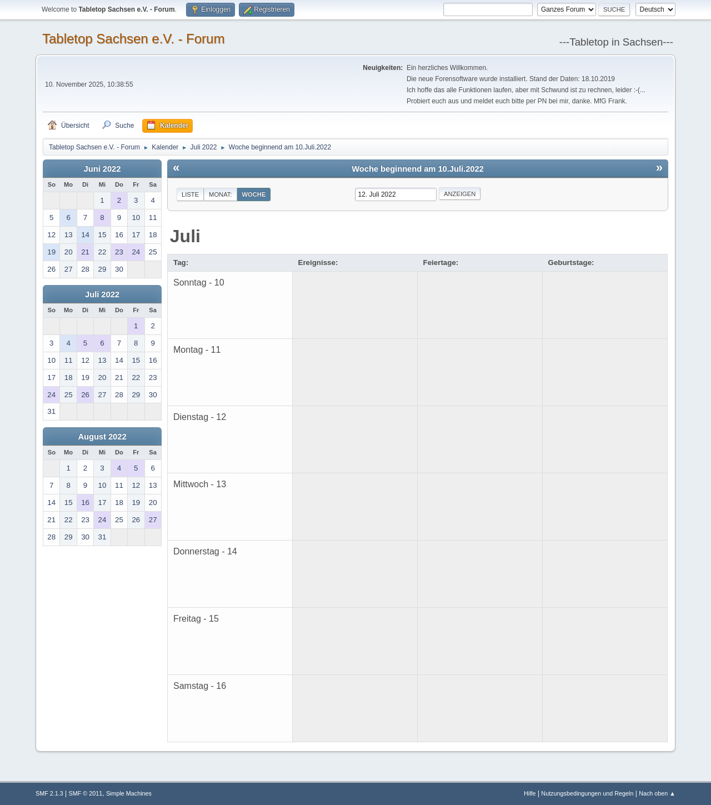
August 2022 (102, 436)
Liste (190, 194)
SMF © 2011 (86, 793)
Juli (185, 236)
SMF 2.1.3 (49, 793)
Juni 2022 (102, 168)
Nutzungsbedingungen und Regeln (587, 793)
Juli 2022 (102, 294)
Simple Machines (129, 793)
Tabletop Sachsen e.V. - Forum (133, 38)
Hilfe (530, 793)
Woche (254, 194)
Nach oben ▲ (657, 793)
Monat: (220, 194)
